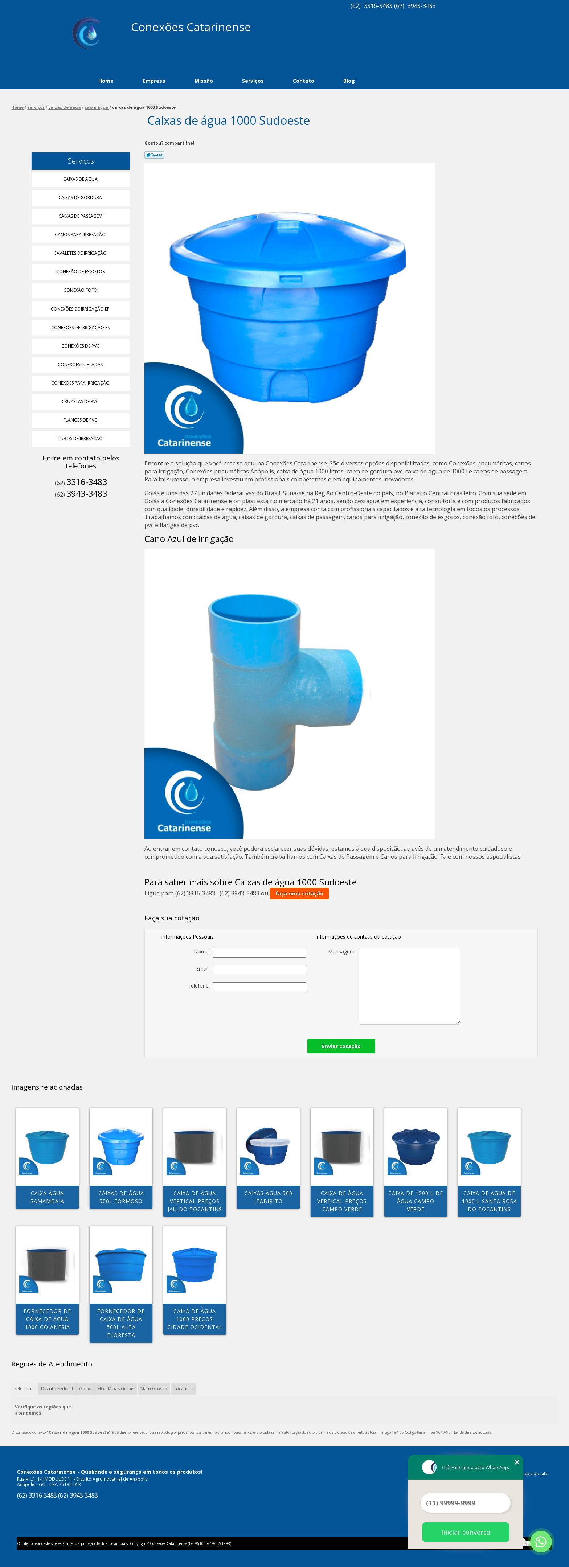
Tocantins (183, 1389)
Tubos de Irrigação (81, 438)
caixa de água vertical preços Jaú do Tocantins (195, 1201)
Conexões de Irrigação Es (81, 327)
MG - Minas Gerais (115, 1389)
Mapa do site (534, 1473)
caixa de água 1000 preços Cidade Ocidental (194, 1319)
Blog (349, 80)
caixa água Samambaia (47, 1197)
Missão (204, 80)
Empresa (154, 80)
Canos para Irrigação (81, 234)
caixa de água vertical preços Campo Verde (342, 1201)
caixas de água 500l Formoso (121, 1197)
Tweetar (154, 155)
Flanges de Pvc (81, 420)
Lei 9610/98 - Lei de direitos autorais (461, 1432)
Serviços (253, 80)
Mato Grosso (153, 1389)
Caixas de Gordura (80, 197)
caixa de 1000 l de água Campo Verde (415, 1201)
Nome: (250, 953)
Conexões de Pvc (81, 346)
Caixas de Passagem (80, 216)
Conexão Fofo (81, 290)
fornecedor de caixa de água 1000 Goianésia (47, 1319)
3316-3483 (378, 6)
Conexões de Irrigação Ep (81, 309)
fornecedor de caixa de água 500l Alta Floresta (121, 1323)
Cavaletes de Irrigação (81, 253)
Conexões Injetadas (81, 364)
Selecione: (24, 1389)
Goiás (85, 1389)
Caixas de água (81, 179)
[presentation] (255, 1013)
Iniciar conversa (465, 1532)
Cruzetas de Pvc (81, 401)
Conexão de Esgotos (81, 271)
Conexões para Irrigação (81, 383)
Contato (303, 80)
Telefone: (247, 987)
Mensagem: (394, 986)
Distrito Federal (57, 1389)
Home (106, 80)
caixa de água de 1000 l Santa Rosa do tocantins (489, 1201)
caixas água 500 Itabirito (268, 1197)
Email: (251, 970)
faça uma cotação (299, 893)
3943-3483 (422, 6)
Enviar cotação (341, 1046)
